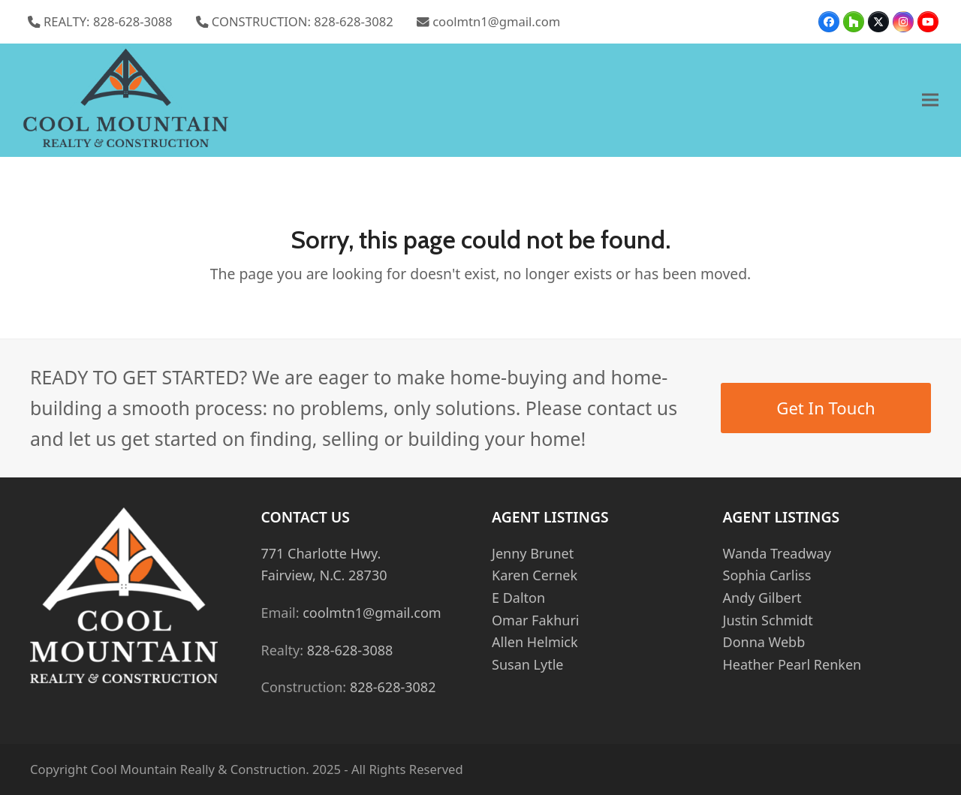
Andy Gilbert (762, 598)
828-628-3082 (393, 687)
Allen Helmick (535, 642)
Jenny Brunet (533, 553)
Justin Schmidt (768, 620)
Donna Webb (764, 642)
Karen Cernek (534, 575)
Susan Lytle (527, 664)
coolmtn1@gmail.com (496, 21)
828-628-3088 (350, 650)
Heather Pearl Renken (792, 664)
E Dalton (518, 598)
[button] (930, 100)
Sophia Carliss (767, 575)
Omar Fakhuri (535, 620)
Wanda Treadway (777, 553)
